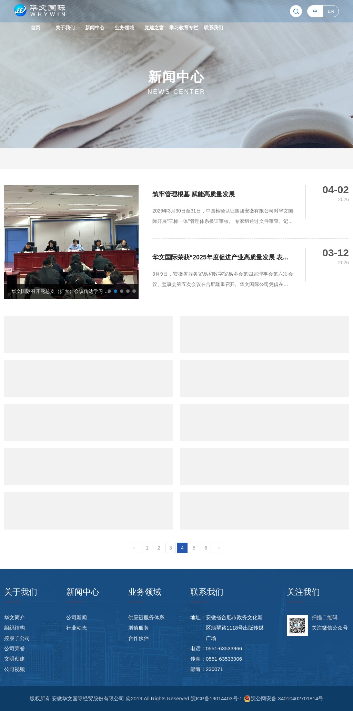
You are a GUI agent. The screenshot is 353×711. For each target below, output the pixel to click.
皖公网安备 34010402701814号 (283, 698)
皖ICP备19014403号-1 (217, 698)
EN (331, 11)
